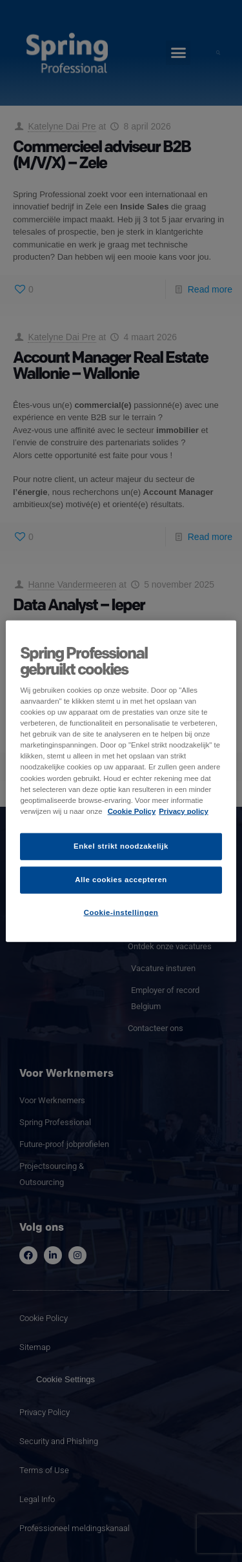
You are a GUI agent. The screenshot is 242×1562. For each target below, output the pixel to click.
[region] (121, 781)
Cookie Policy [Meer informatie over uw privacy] (132, 811)
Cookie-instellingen (121, 912)
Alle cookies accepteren (121, 879)
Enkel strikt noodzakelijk (121, 845)
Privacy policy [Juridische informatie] (183, 811)
